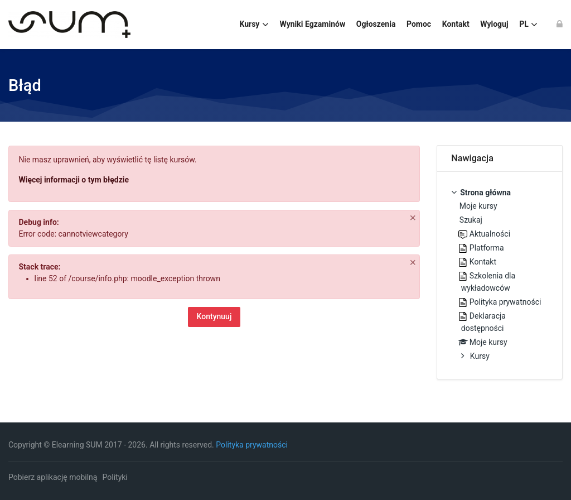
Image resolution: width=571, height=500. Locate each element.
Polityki (115, 477)
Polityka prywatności (252, 444)
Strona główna (485, 192)
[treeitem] (499, 275)
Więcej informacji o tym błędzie (74, 179)
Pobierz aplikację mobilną (52, 477)
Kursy (480, 356)
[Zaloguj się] (560, 24)
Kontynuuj (214, 316)
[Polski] (528, 25)
